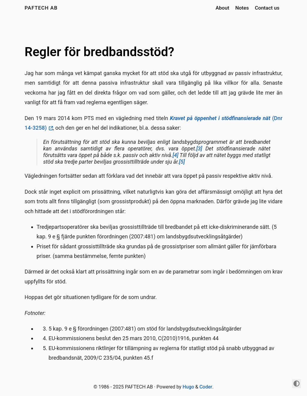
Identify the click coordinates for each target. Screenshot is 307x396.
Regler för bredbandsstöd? (99, 51)
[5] (182, 162)
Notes (242, 8)
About (222, 8)
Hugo (188, 387)
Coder (205, 387)
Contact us (267, 8)
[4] (175, 155)
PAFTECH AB (41, 8)
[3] (199, 148)
